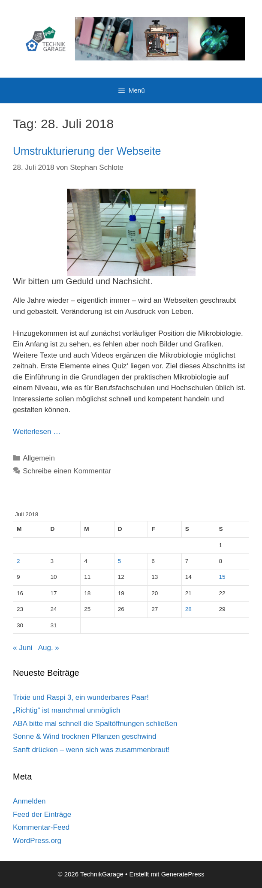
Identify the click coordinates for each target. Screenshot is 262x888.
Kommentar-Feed (41, 827)
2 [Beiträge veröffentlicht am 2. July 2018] (18, 561)
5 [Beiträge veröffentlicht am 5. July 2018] (119, 561)
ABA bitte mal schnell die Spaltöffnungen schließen (95, 723)
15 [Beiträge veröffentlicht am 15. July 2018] (222, 577)
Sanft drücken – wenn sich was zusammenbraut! (91, 750)
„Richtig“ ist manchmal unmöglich (66, 710)
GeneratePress (183, 874)
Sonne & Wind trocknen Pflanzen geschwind (85, 736)
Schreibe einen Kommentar (67, 471)
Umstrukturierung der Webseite (87, 151)
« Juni (22, 648)
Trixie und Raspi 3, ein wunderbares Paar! (81, 697)
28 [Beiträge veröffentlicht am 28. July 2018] (188, 609)
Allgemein (39, 458)
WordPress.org (37, 841)
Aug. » (48, 648)
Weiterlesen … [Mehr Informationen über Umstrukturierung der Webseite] (36, 431)
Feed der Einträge (42, 814)
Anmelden (29, 801)
